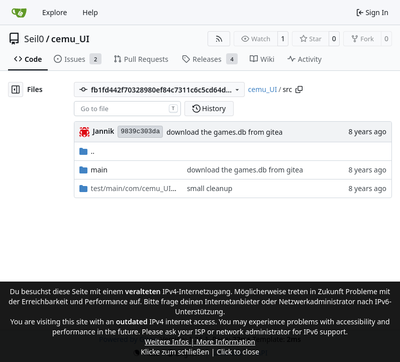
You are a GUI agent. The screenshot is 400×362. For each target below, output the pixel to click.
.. (87, 151)
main (99, 169)
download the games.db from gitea (224, 132)
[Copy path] (299, 89)
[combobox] (127, 108)
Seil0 (34, 39)
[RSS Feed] (219, 38)
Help (90, 12)
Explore (54, 12)
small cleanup (210, 188)
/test (134, 188)
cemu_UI (70, 39)
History (209, 108)
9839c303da (140, 131)
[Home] (19, 13)
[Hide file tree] (15, 89)
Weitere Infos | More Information (200, 341)
